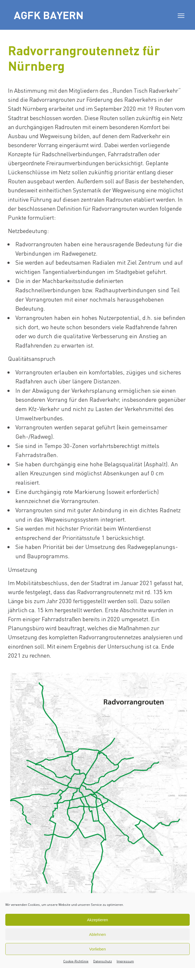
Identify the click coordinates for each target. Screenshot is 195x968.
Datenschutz (102, 961)
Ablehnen (97, 934)
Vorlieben (97, 949)
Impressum (125, 961)
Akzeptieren (97, 920)
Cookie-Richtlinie (75, 961)
